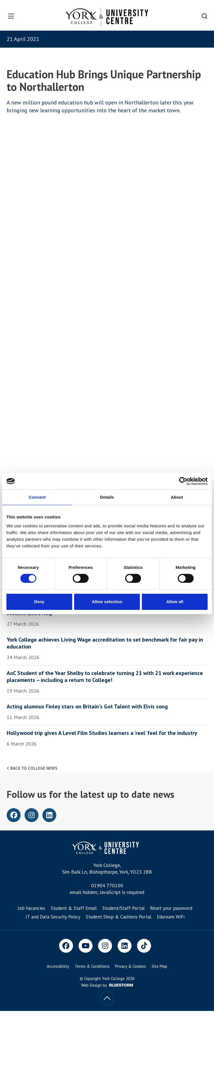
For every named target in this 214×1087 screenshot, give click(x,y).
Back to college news (32, 768)
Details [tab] (107, 497)
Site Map (159, 966)
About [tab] (177, 497)
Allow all (174, 601)
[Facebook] (66, 946)
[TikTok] (144, 946)
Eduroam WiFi (170, 917)
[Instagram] (105, 946)
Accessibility (58, 966)
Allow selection (107, 601)
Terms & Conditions (92, 966)
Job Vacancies (31, 908)
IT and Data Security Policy (53, 917)
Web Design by (107, 985)
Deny (39, 601)
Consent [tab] (37, 497)
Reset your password (171, 908)
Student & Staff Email (74, 908)
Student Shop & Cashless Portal (118, 917)
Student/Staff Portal (123, 908)
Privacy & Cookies (130, 966)
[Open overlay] (20, 16)
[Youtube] (86, 946)
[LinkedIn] (125, 946)
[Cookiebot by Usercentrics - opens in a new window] (183, 481)
